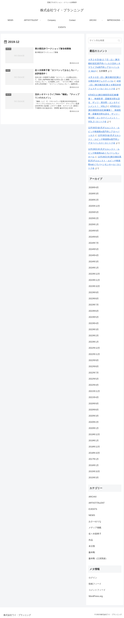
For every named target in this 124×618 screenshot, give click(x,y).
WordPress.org (96, 596)
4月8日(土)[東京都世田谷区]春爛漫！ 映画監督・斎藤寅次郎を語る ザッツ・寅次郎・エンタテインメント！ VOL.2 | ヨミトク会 (104, 114)
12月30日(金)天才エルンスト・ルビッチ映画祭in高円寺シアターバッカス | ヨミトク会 (104, 139)
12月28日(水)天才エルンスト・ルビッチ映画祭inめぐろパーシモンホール (104, 153)
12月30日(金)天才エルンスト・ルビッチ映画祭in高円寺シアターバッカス (104, 132)
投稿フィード (95, 584)
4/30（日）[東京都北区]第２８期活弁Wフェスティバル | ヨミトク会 (104, 85)
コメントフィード (97, 590)
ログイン (93, 578)
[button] (119, 40)
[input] (104, 40)
